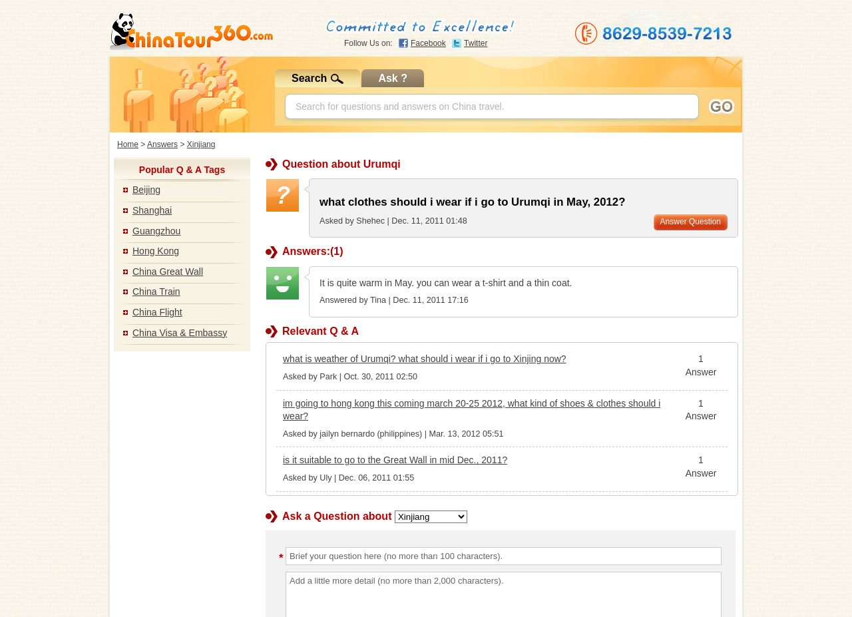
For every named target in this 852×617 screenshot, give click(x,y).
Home (127, 144)
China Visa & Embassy (179, 332)
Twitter (475, 43)
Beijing (146, 189)
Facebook (428, 43)
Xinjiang (201, 144)
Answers (162, 144)
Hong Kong (155, 251)
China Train (156, 291)
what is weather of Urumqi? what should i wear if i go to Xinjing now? (424, 358)
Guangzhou (156, 231)
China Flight (157, 312)
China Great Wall (167, 271)
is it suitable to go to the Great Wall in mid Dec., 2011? (395, 460)
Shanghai (152, 210)
